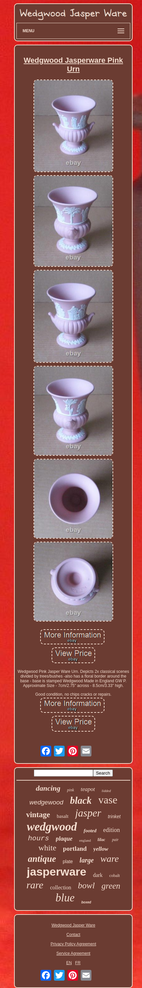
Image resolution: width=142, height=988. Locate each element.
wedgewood (46, 802)
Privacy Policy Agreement (73, 944)
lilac (101, 839)
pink (70, 790)
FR (77, 962)
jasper (88, 813)
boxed (86, 902)
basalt (62, 816)
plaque (64, 838)
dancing (48, 788)
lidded (106, 791)
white (47, 847)
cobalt (114, 875)
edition (111, 830)
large (87, 860)
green (110, 885)
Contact (73, 934)
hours (38, 838)
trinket (114, 816)
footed (90, 830)
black (80, 800)
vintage (38, 814)
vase (108, 800)
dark (97, 875)
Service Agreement (73, 953)
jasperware (56, 871)
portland (75, 848)
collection (60, 887)
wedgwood (52, 826)
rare (35, 884)
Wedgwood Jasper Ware (73, 925)
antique (42, 859)
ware (109, 858)
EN (69, 962)
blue (65, 898)
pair (115, 839)
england (85, 840)
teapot (88, 789)
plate (68, 861)
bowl (86, 885)
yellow (100, 849)
